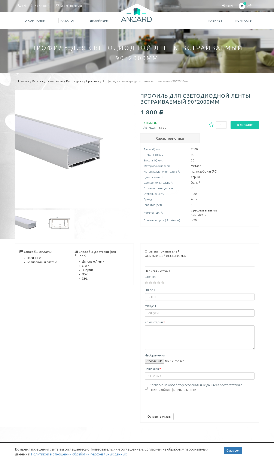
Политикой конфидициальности (173, 390)
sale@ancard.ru (69, 5)
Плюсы (150, 290)
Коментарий (155, 322)
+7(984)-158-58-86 (32, 5)
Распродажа (74, 81)
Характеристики (170, 138)
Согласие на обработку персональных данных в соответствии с (196, 387)
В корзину (245, 124)
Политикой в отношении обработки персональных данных (79, 454)
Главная (23, 81)
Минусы (150, 306)
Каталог (37, 81)
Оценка (150, 277)
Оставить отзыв (159, 416)
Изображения (155, 355)
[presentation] (177, 401)
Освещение (54, 81)
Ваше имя (153, 369)
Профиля (92, 81)
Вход (227, 5)
